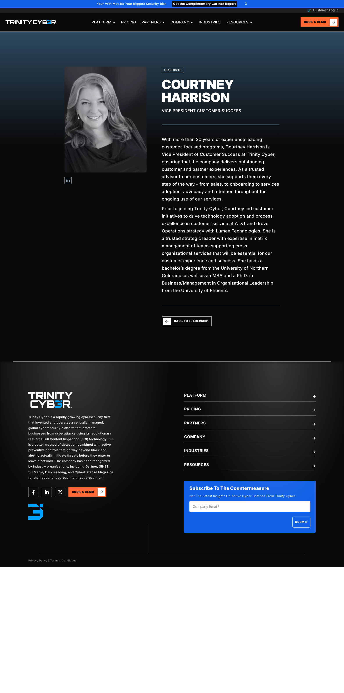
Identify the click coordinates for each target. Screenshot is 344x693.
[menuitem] (103, 22)
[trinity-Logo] (50, 400)
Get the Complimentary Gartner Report (204, 4)
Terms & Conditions (63, 560)
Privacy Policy (37, 560)
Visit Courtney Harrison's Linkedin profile (68, 180)
